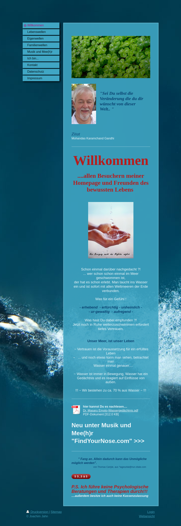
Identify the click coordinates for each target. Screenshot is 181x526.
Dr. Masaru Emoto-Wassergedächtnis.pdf (110, 410)
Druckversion (37, 512)
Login (151, 512)
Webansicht (147, 516)
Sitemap (56, 512)
